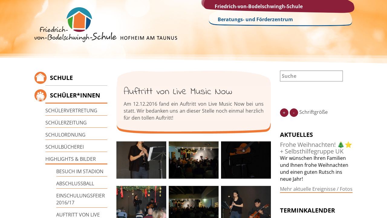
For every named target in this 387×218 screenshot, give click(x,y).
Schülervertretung (71, 110)
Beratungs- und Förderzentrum (255, 19)
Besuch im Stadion (79, 171)
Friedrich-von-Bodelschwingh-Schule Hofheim (105, 24)
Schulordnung (65, 134)
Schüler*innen (75, 95)
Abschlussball (75, 183)
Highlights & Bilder (70, 159)
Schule (61, 78)
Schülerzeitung (66, 122)
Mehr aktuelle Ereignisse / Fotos (316, 189)
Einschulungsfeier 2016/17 (80, 199)
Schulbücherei (64, 147)
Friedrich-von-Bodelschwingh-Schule (259, 6)
